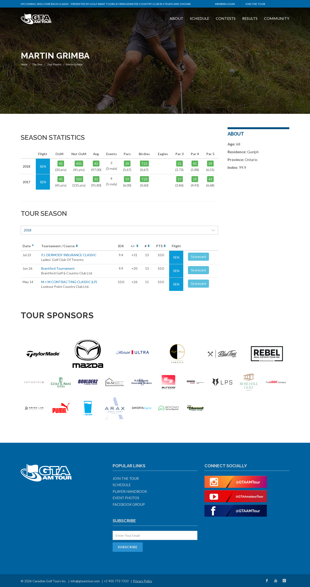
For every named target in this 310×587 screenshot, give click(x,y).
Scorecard (198, 257)
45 (61, 164)
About (176, 18)
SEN (176, 257)
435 (79, 164)
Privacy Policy (142, 581)
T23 (144, 179)
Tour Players (54, 64)
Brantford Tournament (58, 268)
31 (96, 179)
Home (24, 64)
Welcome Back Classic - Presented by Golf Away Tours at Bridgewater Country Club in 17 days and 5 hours (114, 3)
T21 (144, 164)
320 (79, 179)
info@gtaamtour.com (85, 581)
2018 (119, 230)
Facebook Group (129, 504)
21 (179, 164)
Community (276, 18)
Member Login (225, 3)
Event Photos (126, 498)
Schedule (199, 18)
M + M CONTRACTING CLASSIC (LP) (69, 282)
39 (127, 164)
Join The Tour (255, 3)
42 (96, 164)
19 (127, 179)
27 (179, 179)
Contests (226, 18)
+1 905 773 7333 (116, 581)
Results (249, 18)
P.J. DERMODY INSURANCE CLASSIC (69, 255)
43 (210, 179)
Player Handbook (130, 491)
